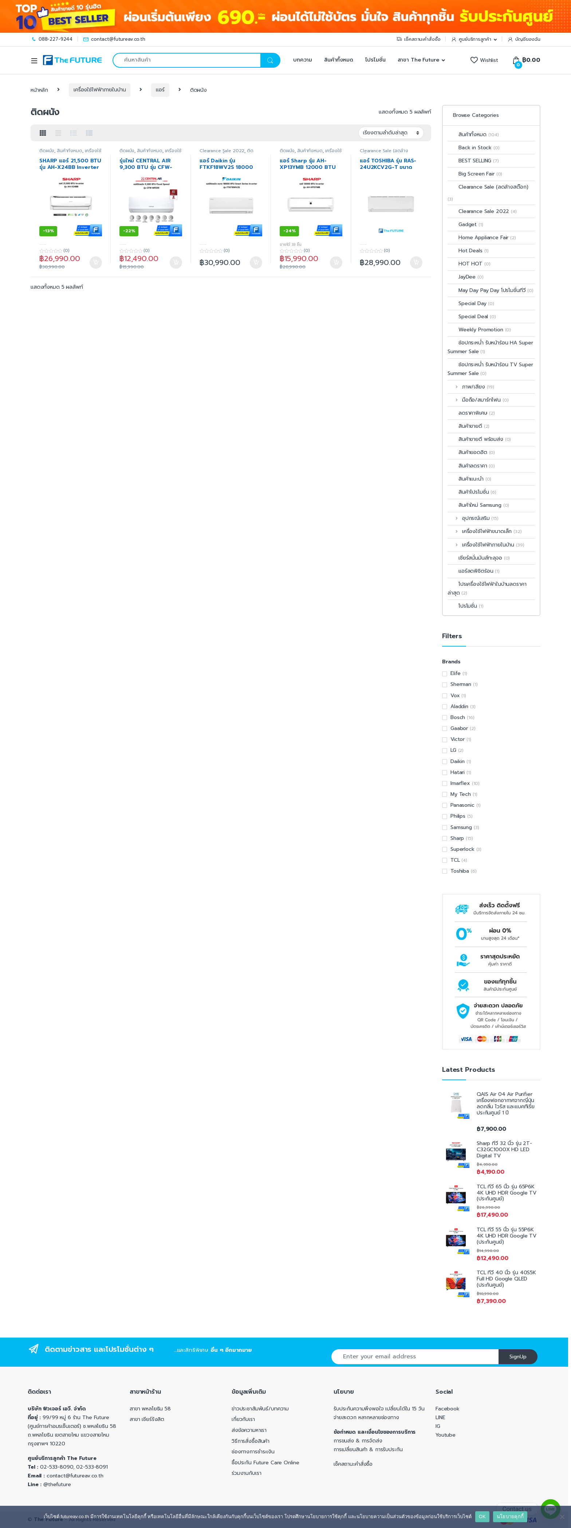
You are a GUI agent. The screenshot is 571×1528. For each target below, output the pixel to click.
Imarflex (460, 783)
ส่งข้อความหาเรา (249, 1430)
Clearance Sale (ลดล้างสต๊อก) (488, 187)
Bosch (457, 717)
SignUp (518, 1357)
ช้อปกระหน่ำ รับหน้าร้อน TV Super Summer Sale (490, 369)
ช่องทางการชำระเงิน (253, 1452)
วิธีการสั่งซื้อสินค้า (250, 1441)
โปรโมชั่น (375, 60)
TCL (455, 860)
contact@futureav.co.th (114, 39)
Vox (455, 695)
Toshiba (459, 871)
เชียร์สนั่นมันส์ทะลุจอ (479, 558)
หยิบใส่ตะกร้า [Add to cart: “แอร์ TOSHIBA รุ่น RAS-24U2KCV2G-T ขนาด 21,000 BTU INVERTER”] (416, 262)
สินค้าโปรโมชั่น (472, 492)
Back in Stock (474, 147)
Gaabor (459, 728)
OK (482, 1516)
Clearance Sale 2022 (222, 150)
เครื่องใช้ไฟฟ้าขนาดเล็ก (485, 531)
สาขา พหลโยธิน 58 (150, 1409)
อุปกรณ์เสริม (473, 518)
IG (438, 1426)
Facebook (448, 1409)
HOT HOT (469, 264)
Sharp (457, 838)
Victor (457, 739)
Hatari (457, 772)
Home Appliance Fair (482, 237)
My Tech (460, 794)
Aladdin (459, 706)
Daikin (457, 761)
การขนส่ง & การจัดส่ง (358, 1441)
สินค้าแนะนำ (469, 479)
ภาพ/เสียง (471, 387)
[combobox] (186, 60)
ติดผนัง (46, 150)
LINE (440, 1417)
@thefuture (57, 1484)
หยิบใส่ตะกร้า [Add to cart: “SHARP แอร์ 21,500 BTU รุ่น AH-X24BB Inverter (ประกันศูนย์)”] (96, 262)
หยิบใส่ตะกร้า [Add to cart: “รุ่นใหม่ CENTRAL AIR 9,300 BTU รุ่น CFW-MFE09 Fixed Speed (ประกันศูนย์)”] (176, 262)
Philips (457, 816)
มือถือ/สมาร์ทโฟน (478, 400)
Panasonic (462, 805)
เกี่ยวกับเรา (243, 1419)
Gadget (465, 224)
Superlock (462, 849)
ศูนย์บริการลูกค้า (471, 39)
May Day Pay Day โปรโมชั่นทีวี (490, 290)
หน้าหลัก (39, 90)
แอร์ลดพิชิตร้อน (474, 571)
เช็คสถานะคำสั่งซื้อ (418, 39)
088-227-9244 (51, 39)
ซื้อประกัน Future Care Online (265, 1462)
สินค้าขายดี (468, 426)
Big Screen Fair (475, 174)
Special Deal (472, 316)
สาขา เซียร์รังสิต (147, 1419)
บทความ (301, 60)
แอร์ (160, 90)
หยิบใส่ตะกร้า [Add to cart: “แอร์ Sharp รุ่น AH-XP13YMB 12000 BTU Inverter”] (336, 262)
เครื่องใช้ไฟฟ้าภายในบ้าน (100, 90)
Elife (455, 673)
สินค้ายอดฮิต (471, 452)
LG (453, 750)
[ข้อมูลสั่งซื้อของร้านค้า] (391, 133)
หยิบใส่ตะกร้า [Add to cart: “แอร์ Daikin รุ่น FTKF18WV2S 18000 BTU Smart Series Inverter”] (256, 262)
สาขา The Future (418, 60)
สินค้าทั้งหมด (338, 60)
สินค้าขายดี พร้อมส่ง (479, 439)
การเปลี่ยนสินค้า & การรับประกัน (368, 1449)
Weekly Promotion (479, 329)
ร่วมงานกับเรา (246, 1473)
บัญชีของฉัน (523, 39)
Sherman (460, 684)
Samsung (461, 827)
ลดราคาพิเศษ (471, 413)
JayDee (466, 277)
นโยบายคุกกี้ (510, 1516)
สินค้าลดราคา (471, 466)
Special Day (471, 303)
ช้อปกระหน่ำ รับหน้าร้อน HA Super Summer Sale (490, 347)
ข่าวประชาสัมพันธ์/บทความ (260, 1409)
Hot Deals (468, 250)
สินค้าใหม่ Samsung (478, 505)
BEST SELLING (473, 161)
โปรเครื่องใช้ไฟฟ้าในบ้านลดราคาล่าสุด (487, 588)
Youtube (446, 1435)
